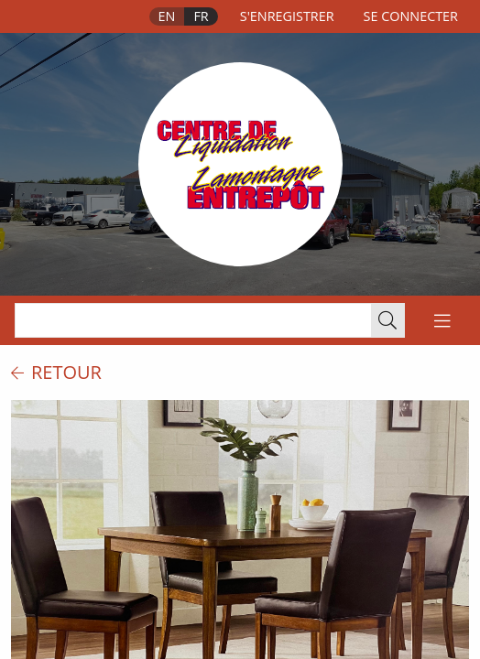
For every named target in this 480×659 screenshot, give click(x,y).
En (167, 16)
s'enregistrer (287, 16)
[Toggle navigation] (442, 320)
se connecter (411, 16)
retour (56, 372)
